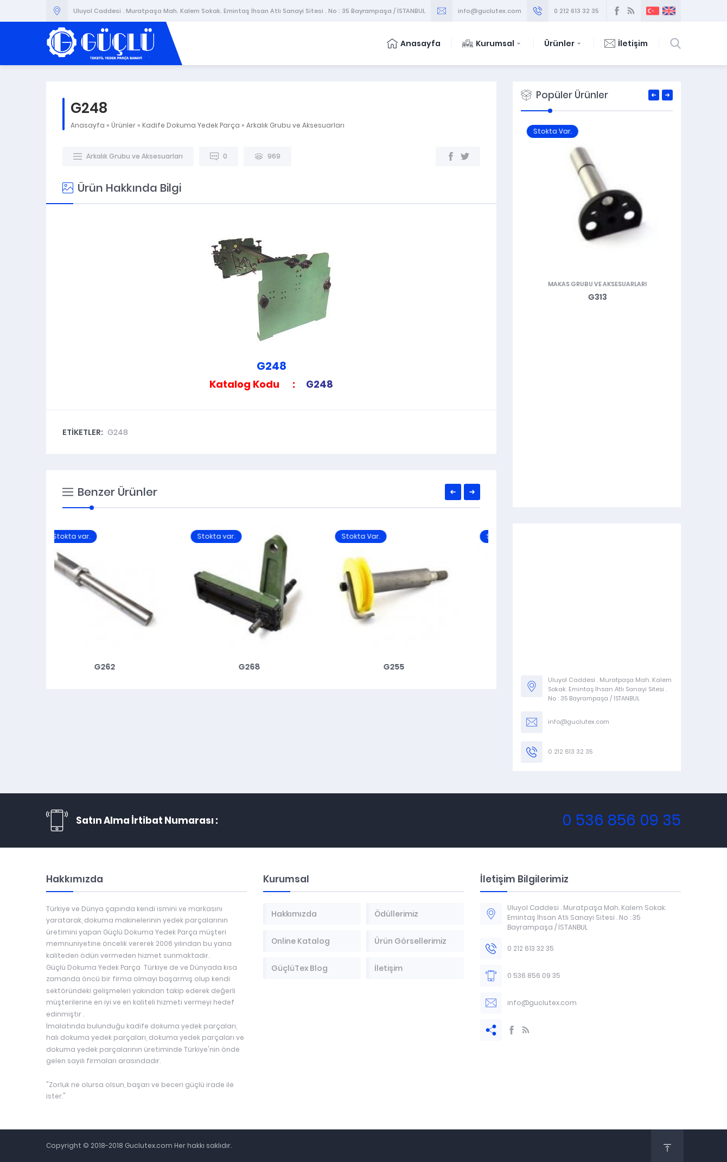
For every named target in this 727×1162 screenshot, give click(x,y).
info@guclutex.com (489, 11)
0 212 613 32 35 (576, 11)
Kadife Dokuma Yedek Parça (191, 125)
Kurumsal (492, 43)
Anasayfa (414, 43)
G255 (415, 666)
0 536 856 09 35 (621, 820)
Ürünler (563, 43)
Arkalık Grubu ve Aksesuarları (295, 125)
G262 (126, 666)
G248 (117, 432)
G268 (271, 666)
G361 (597, 297)
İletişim (626, 43)
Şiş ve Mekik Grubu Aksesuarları (596, 284)
